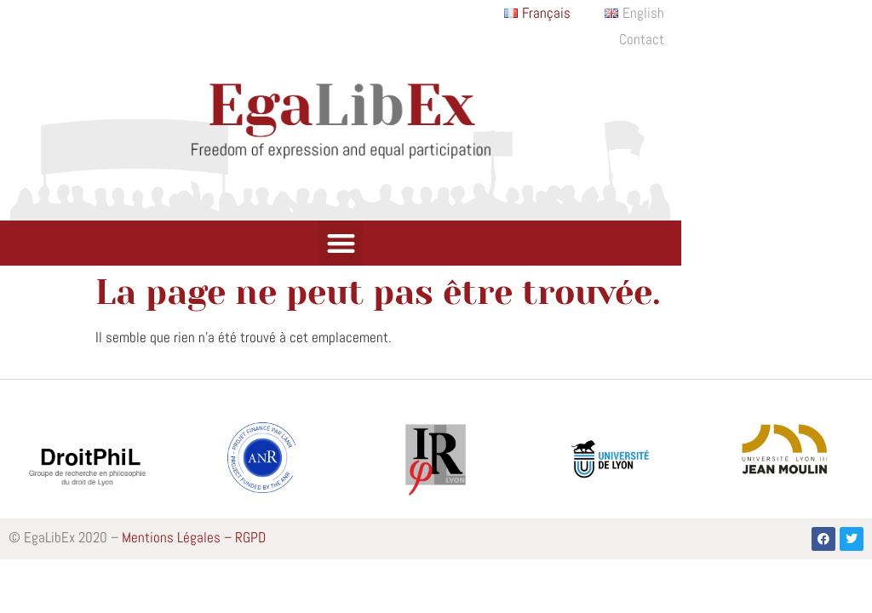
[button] (341, 243)
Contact (641, 40)
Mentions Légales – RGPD (194, 537)
